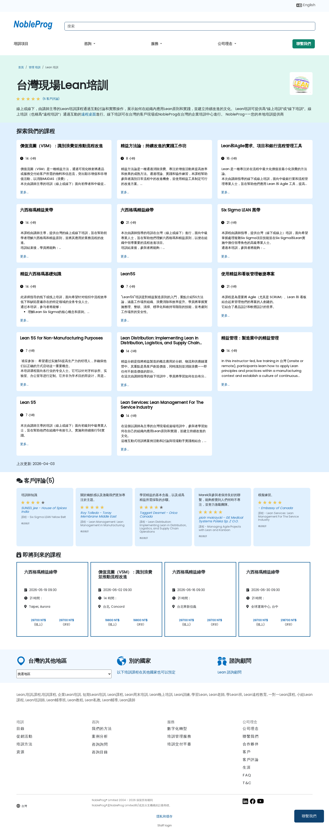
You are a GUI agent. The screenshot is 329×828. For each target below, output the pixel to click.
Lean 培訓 (51, 67)
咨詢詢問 (100, 744)
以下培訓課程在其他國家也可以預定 (146, 672)
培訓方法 (24, 744)
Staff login (164, 825)
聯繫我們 (309, 816)
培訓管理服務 (179, 736)
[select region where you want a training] (63, 674)
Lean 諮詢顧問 (229, 672)
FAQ (247, 775)
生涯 (247, 767)
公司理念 (225, 43)
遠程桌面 (88, 114)
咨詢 (88, 43)
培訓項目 (21, 43)
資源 (20, 751)
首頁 (21, 67)
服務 (155, 43)
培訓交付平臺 (179, 744)
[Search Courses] (189, 26)
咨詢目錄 (100, 752)
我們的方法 (102, 728)
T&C (247, 783)
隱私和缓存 (164, 816)
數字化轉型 (177, 728)
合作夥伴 (251, 744)
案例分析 (100, 736)
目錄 (20, 728)
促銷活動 (24, 736)
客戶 (247, 751)
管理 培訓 (34, 67)
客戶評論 (251, 759)
